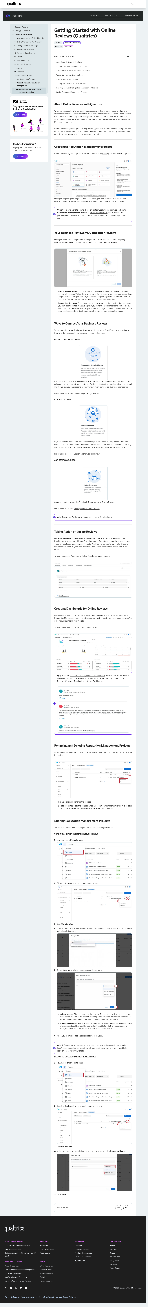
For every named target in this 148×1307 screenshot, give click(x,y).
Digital (42, 1277)
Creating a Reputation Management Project (72, 66)
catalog (105, 153)
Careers (113, 1253)
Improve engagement (13, 1249)
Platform (113, 1249)
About (112, 1245)
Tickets (19, 57)
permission (115, 210)
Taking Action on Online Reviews (67, 79)
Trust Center (115, 1268)
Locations (20, 72)
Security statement (46, 1297)
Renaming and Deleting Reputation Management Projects (77, 88)
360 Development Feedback (16, 1277)
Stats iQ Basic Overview (25, 49)
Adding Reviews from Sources (87, 508)
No (126, 1208)
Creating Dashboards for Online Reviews (71, 84)
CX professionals (46, 1266)
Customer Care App (23, 75)
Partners (113, 1264)
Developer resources (83, 1257)
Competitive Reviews (91, 311)
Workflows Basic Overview (26, 53)
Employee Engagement (14, 1273)
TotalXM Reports (23, 60)
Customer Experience (23, 34)
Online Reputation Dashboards (84, 627)
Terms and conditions (29, 1297)
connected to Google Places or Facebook (87, 675)
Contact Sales (131, 16)
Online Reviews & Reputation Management (28, 84)
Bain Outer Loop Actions (25, 79)
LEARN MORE (20, 115)
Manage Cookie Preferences (67, 1297)
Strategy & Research (22, 31)
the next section (77, 299)
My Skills (94, 16)
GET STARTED (20, 156)
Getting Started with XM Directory (29, 42)
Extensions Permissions (96, 215)
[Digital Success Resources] (132, 4)
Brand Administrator (99, 212)
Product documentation (84, 1253)
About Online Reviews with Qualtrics (69, 62)
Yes (118, 1208)
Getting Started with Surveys (27, 46)
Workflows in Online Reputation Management (90, 556)
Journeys (19, 68)
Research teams (46, 1270)
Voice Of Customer (12, 1266)
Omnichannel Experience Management (20, 1270)
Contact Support (112, 16)
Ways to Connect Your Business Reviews (70, 75)
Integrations (114, 1260)
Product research (46, 1273)
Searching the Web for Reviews (87, 454)
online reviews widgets (122, 1023)
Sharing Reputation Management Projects (71, 92)
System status (80, 1260)
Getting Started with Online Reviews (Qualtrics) (29, 90)
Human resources (46, 1281)
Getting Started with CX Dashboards (30, 38)
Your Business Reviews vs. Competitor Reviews (73, 71)
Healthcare (44, 1245)
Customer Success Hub (84, 1249)
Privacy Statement (12, 1297)
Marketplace (115, 1257)
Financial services (47, 1249)
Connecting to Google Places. (86, 393)
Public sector (45, 1253)
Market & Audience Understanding (18, 1281)
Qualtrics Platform (21, 27)
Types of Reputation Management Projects (72, 544)
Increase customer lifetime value (17, 1245)
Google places (106, 517)
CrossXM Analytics (24, 64)
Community (79, 1245)
